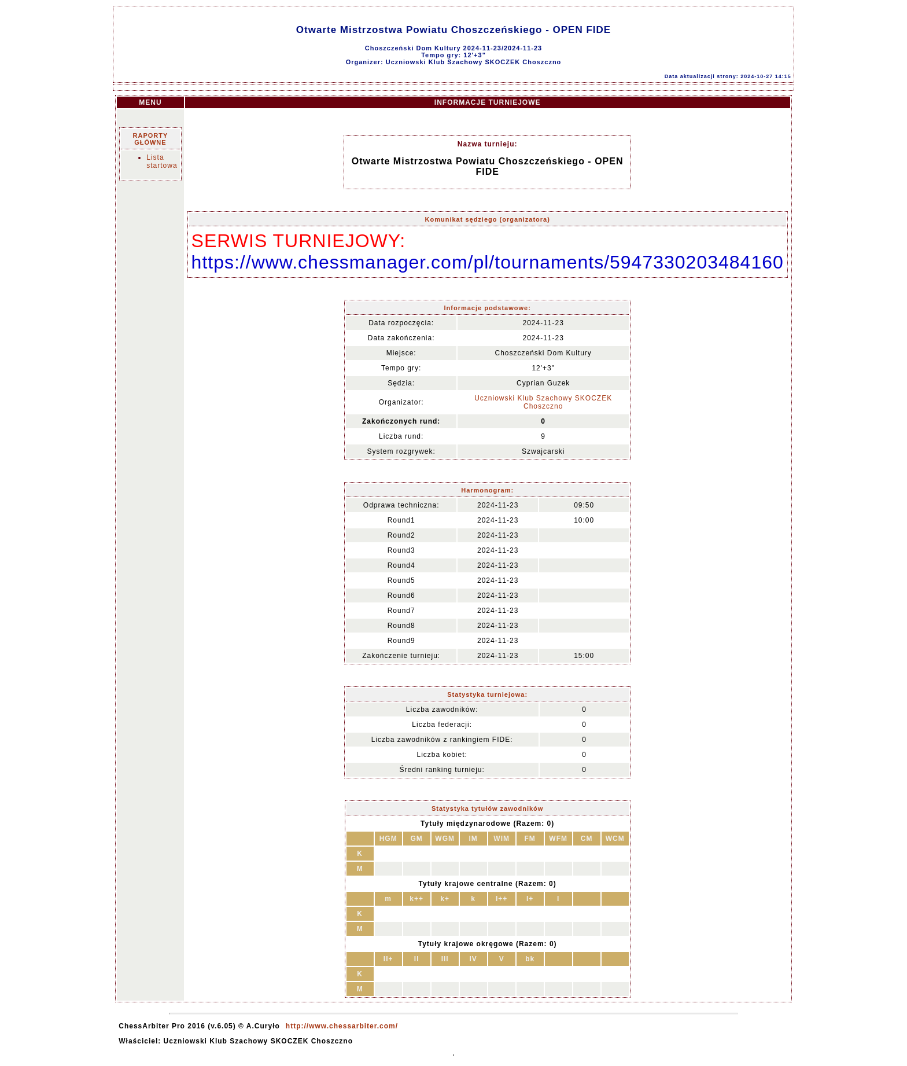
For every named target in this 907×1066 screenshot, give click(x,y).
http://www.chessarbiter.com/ (342, 1026)
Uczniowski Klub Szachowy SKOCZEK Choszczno (543, 402)
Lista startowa (161, 161)
